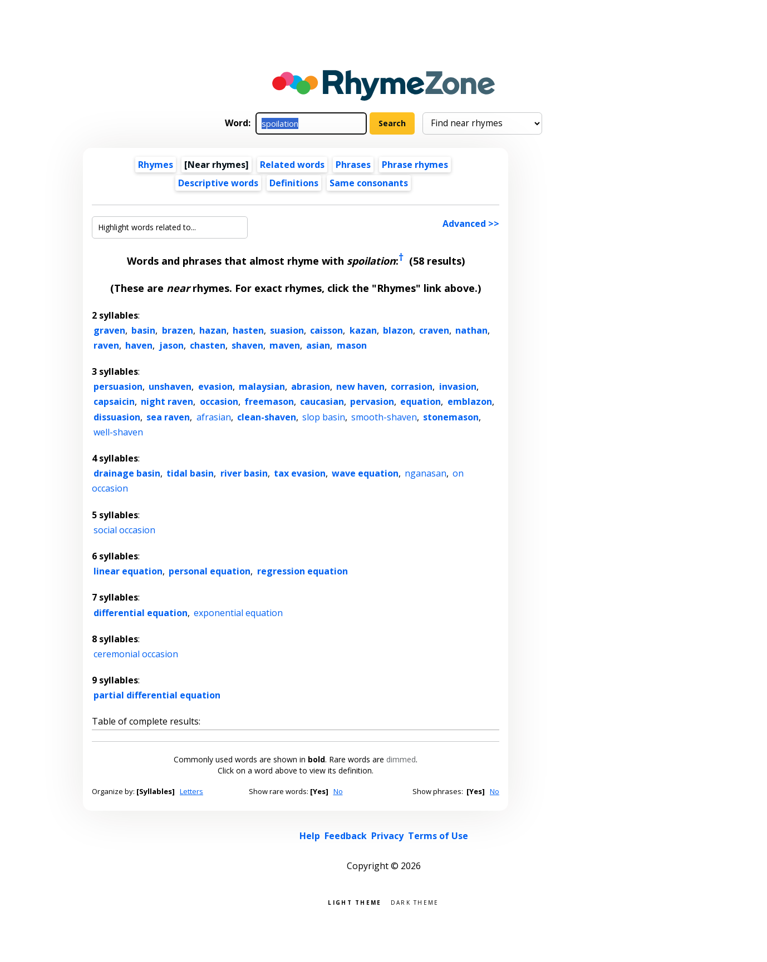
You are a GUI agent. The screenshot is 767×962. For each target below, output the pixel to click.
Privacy (387, 836)
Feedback (345, 836)
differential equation (141, 613)
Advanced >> (470, 223)
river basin (244, 473)
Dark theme (415, 901)
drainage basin (127, 473)
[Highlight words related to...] (170, 227)
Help (309, 836)
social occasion (124, 530)
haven (139, 345)
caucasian (322, 401)
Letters (191, 791)
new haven (360, 386)
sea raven (168, 417)
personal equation (209, 571)
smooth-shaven (384, 417)
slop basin (323, 417)
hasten (248, 330)
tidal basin (190, 473)
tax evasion (300, 473)
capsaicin (114, 401)
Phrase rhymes (415, 164)
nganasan (425, 473)
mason (352, 345)
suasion (287, 330)
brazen (177, 330)
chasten (207, 345)
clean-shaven (266, 417)
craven (434, 330)
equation (420, 401)
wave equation (365, 473)
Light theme (354, 901)
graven (109, 330)
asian (318, 345)
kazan (363, 330)
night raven (167, 401)
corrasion (411, 386)
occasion (219, 401)
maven (284, 345)
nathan (471, 330)
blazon (398, 330)
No (338, 791)
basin (143, 330)
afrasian (213, 417)
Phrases (353, 164)
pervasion (372, 401)
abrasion (310, 386)
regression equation (302, 571)
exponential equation (238, 613)
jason (171, 345)
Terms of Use (438, 836)
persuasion (118, 386)
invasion (457, 386)
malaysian (262, 386)
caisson (326, 330)
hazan (213, 330)
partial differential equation (157, 695)
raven (106, 345)
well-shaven (118, 432)
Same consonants (369, 183)
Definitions (293, 183)
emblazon (470, 401)
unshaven (170, 386)
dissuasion (117, 417)
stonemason (451, 417)
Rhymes (155, 164)
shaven (247, 345)
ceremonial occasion (136, 654)
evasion (215, 386)
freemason (269, 401)
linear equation (128, 571)
